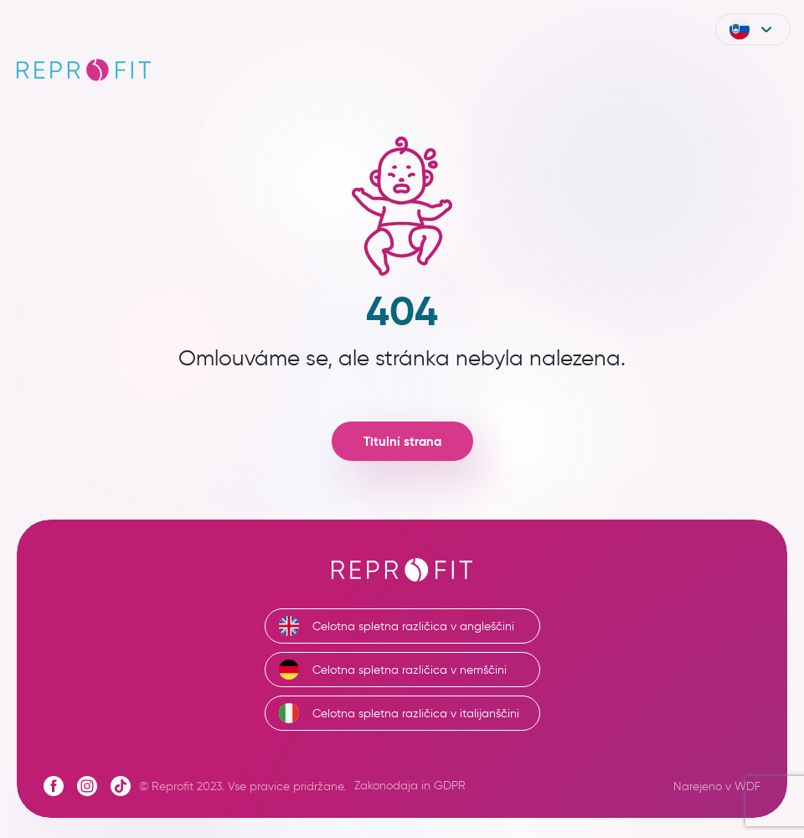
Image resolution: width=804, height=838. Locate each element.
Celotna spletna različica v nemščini (393, 670)
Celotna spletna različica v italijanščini (399, 713)
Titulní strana (402, 441)
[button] (753, 29)
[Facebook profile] (54, 786)
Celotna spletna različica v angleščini (396, 626)
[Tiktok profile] (121, 786)
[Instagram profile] (87, 786)
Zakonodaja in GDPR (410, 786)
